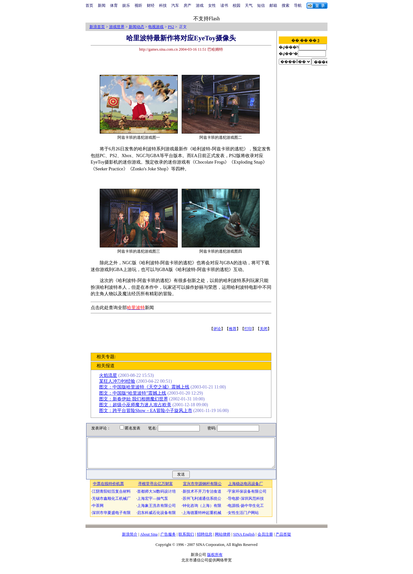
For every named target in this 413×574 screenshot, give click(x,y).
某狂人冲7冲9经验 (118, 381)
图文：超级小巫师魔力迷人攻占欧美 (136, 404)
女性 (212, 5)
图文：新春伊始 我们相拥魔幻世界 (134, 399)
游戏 (200, 5)
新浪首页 (97, 27)
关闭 (265, 329)
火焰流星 (109, 375)
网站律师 (222, 540)
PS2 (171, 27)
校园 (236, 5)
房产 (187, 5)
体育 (114, 5)
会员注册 (265, 540)
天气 (249, 5)
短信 (261, 5)
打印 (249, 329)
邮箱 (273, 5)
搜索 (285, 5)
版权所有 (215, 560)
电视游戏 (156, 27)
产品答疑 (283, 540)
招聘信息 (204, 540)
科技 (163, 5)
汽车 (175, 5)
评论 (218, 329)
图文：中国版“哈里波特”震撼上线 (133, 393)
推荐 (234, 329)
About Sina (148, 540)
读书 (224, 5)
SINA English (244, 540)
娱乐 (126, 5)
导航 (298, 5)
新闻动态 (136, 27)
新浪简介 (129, 540)
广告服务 (168, 540)
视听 (138, 5)
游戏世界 (117, 27)
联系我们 (186, 540)
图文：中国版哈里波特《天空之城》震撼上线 (145, 387)
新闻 (102, 5)
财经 (151, 5)
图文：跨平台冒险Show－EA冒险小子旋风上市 (147, 410)
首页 (89, 5)
